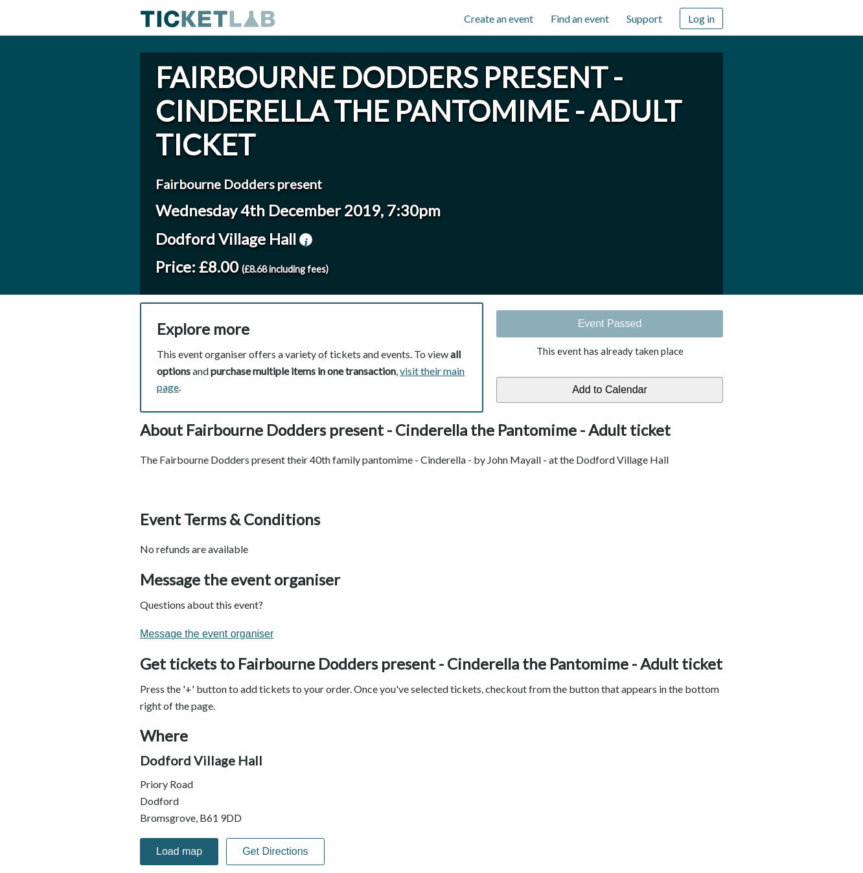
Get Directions (275, 851)
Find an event (580, 18)
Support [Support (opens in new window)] (644, 18)
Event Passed (610, 323)
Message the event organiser (206, 633)
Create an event (498, 18)
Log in (701, 18)
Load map (179, 851)
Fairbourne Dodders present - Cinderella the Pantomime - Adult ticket (418, 110)
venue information (305, 239)
